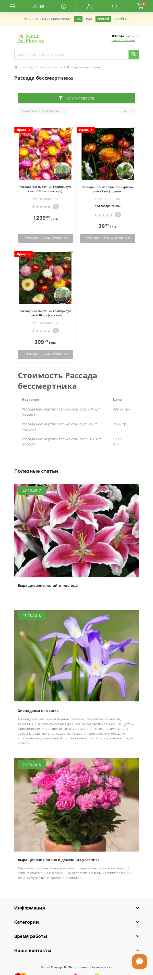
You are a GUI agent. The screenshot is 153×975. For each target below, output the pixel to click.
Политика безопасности (94, 967)
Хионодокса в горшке (38, 710)
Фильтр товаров (76, 98)
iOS (78, 19)
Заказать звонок (123, 40)
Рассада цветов (50, 67)
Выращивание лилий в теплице (48, 585)
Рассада (28, 67)
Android (103, 19)
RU (42, 6)
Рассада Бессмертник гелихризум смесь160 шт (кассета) (45, 189)
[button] (89, 6)
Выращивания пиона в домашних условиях (59, 859)
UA (35, 6)
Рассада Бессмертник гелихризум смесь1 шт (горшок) (107, 189)
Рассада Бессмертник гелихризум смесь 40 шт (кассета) (45, 313)
